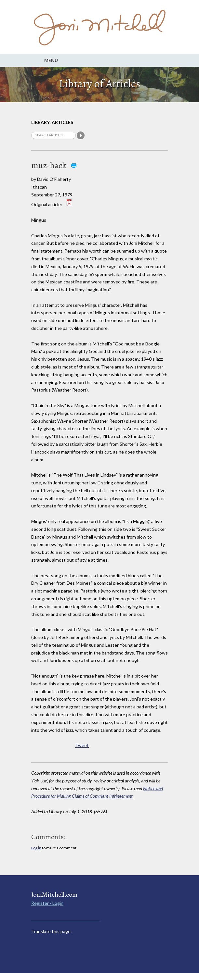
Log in (36, 847)
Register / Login (47, 903)
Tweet (82, 745)
